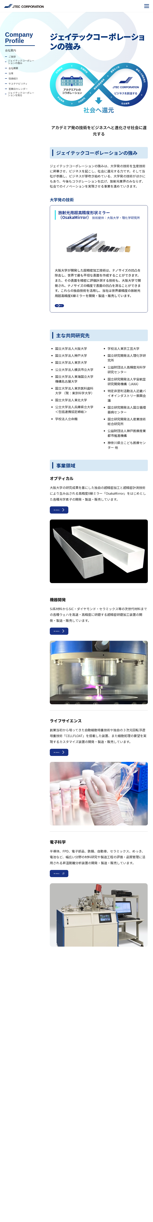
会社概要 (13, 68)
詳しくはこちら (77, 309)
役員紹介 (13, 78)
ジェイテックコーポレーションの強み (21, 61)
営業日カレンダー (18, 89)
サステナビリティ (18, 83)
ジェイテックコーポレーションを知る (21, 94)
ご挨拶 (12, 56)
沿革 (11, 73)
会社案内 (10, 50)
